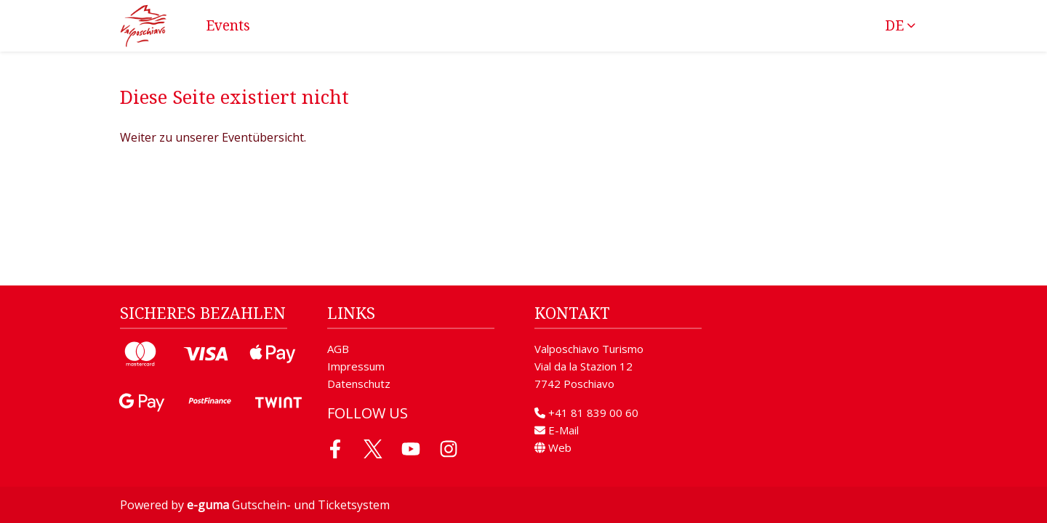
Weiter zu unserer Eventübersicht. (213, 137)
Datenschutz (358, 383)
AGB (338, 348)
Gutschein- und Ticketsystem (288, 505)
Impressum (356, 366)
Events (228, 25)
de (894, 25)
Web (552, 447)
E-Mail (556, 430)
